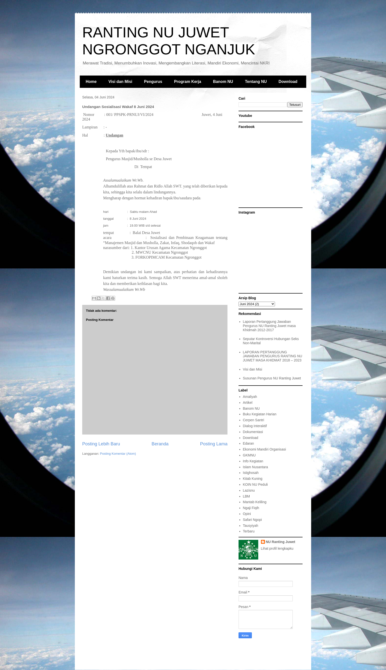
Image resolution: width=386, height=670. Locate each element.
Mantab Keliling (255, 502)
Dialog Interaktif (255, 426)
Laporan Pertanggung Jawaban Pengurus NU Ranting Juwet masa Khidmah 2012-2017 (269, 326)
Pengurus (153, 81)
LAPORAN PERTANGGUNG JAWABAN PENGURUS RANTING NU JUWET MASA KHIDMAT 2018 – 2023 (272, 356)
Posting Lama (213, 443)
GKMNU (249, 455)
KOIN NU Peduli (255, 484)
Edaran (248, 443)
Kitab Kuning (252, 479)
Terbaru (249, 531)
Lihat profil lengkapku (277, 548)
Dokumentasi (253, 432)
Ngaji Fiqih (251, 508)
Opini (247, 514)
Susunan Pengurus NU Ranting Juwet (272, 378)
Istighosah (251, 473)
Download (288, 81)
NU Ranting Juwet (280, 542)
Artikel (248, 403)
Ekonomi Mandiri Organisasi (264, 449)
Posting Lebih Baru (101, 443)
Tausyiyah (250, 526)
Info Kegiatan (253, 461)
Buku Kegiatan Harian (259, 414)
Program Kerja (187, 81)
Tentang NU (256, 81)
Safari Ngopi (252, 520)
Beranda (160, 443)
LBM (246, 496)
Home (91, 81)
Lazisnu (249, 490)
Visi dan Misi (120, 81)
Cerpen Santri (253, 420)
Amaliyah (250, 397)
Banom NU (223, 81)
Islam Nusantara (255, 467)
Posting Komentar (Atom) (118, 453)
